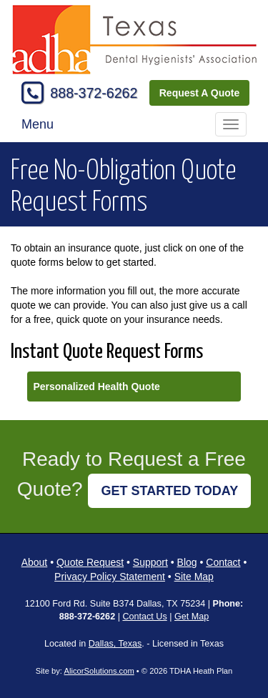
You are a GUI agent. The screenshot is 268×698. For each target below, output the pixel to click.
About (34, 562)
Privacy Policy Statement (109, 576)
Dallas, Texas (115, 644)
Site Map (194, 576)
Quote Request (90, 562)
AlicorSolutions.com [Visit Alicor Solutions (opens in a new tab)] (99, 671)
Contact (223, 562)
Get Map (191, 617)
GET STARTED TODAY (169, 491)
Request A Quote (199, 93)
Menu (37, 124)
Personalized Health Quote (96, 386)
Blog (187, 562)
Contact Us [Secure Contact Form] (144, 617)
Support (150, 562)
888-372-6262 (93, 93)
